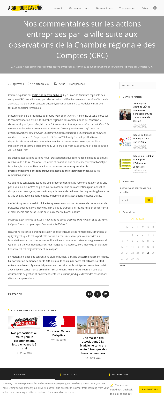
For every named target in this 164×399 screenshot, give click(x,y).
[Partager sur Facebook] (89, 294)
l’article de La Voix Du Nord (47, 95)
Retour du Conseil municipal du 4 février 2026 (142, 138)
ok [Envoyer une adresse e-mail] (149, 199)
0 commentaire (140, 127)
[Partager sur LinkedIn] (105, 294)
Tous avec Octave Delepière (58, 333)
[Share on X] (97, 294)
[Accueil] (12, 66)
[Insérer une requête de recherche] (138, 85)
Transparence (77, 83)
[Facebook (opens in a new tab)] (155, 8)
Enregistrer (150, 389)
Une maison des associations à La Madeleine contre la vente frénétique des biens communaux (93, 345)
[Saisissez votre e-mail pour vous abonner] (138, 200)
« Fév (122, 265)
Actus (62, 83)
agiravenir (18, 83)
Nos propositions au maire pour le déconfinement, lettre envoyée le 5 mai (24, 340)
